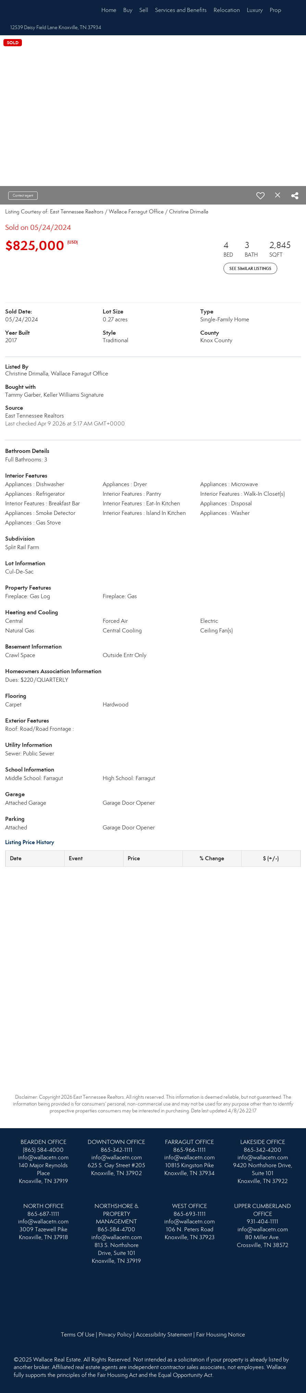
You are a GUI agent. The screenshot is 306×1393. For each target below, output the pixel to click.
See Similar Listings (250, 268)
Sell (143, 10)
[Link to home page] (28, 10)
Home (108, 10)
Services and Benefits (181, 10)
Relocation (227, 10)
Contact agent (23, 195)
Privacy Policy (115, 1334)
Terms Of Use (77, 1334)
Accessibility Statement (164, 1334)
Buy (127, 10)
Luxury (255, 10)
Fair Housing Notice (220, 1334)
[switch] (260, 196)
